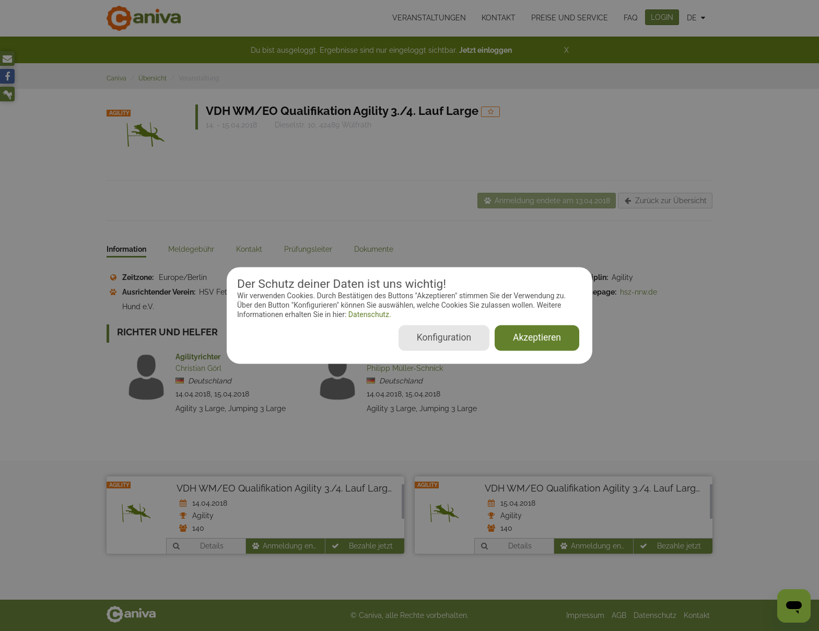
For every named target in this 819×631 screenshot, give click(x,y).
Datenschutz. (368, 314)
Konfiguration (444, 338)
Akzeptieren (537, 338)
